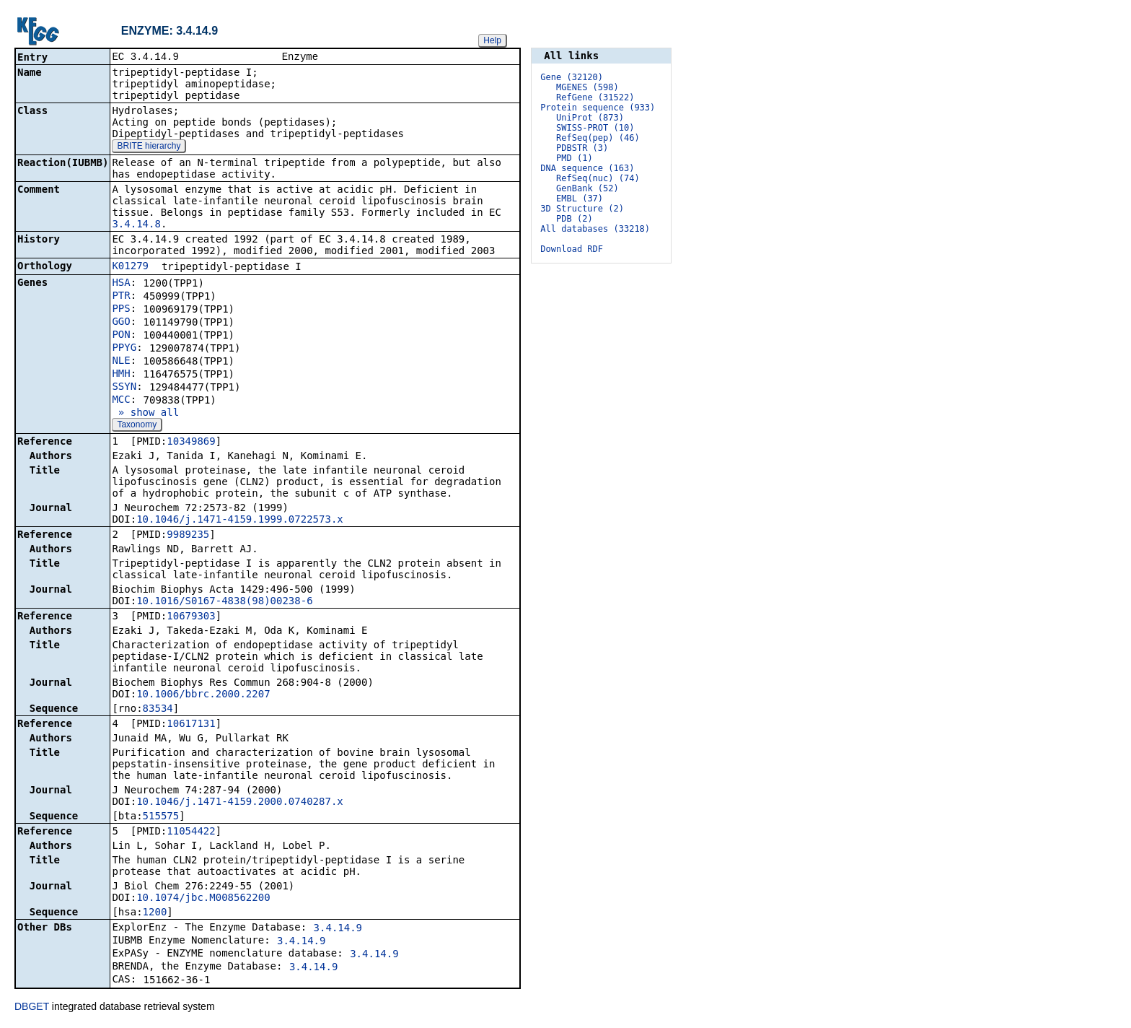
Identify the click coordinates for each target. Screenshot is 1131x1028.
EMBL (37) (579, 198)
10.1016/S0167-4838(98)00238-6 (224, 602)
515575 (161, 817)
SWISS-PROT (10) (595, 128)
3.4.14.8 (136, 225)
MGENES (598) (587, 87)
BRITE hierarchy (148, 147)
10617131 (191, 725)
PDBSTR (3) (582, 148)
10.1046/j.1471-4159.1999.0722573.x (239, 520)
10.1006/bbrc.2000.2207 (203, 695)
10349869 (191, 442)
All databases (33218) (595, 229)
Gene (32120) (571, 77)
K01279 (130, 267)
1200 (155, 913)
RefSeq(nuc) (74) (598, 178)
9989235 (188, 535)
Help (492, 40)
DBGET (31, 1008)
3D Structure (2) (582, 209)
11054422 (191, 832)
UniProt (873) (590, 118)
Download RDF (571, 249)
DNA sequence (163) (587, 168)
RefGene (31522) (595, 97)
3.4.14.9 (338, 929)
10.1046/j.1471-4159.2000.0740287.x (239, 803)
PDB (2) (574, 219)
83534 (158, 709)
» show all (145, 413)
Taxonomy (137, 426)
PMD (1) (574, 158)
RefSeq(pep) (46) (598, 138)
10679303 (191, 617)
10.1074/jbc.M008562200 (203, 899)
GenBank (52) (587, 188)
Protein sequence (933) (597, 108)
